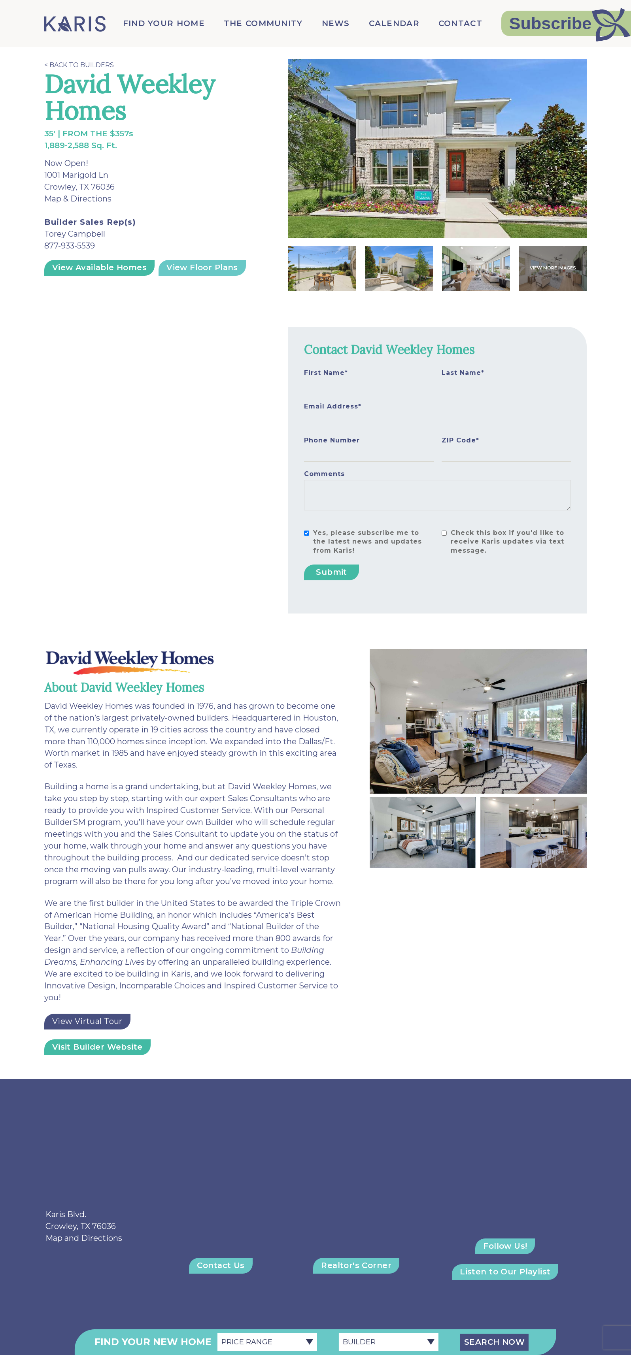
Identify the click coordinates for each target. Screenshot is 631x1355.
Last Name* (463, 372)
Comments (324, 474)
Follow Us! (505, 1246)
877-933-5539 (69, 245)
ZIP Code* (460, 440)
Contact (460, 23)
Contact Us (220, 1265)
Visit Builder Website (97, 1047)
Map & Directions (77, 198)
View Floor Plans (202, 267)
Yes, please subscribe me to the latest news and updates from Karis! (367, 541)
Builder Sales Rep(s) (90, 222)
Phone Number (332, 440)
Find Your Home (164, 23)
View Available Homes (99, 267)
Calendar (394, 23)
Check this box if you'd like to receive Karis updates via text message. (507, 541)
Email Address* (332, 406)
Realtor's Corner (356, 1265)
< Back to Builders (79, 65)
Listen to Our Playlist (505, 1271)
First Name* (326, 372)
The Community (263, 23)
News (336, 23)
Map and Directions (83, 1238)
